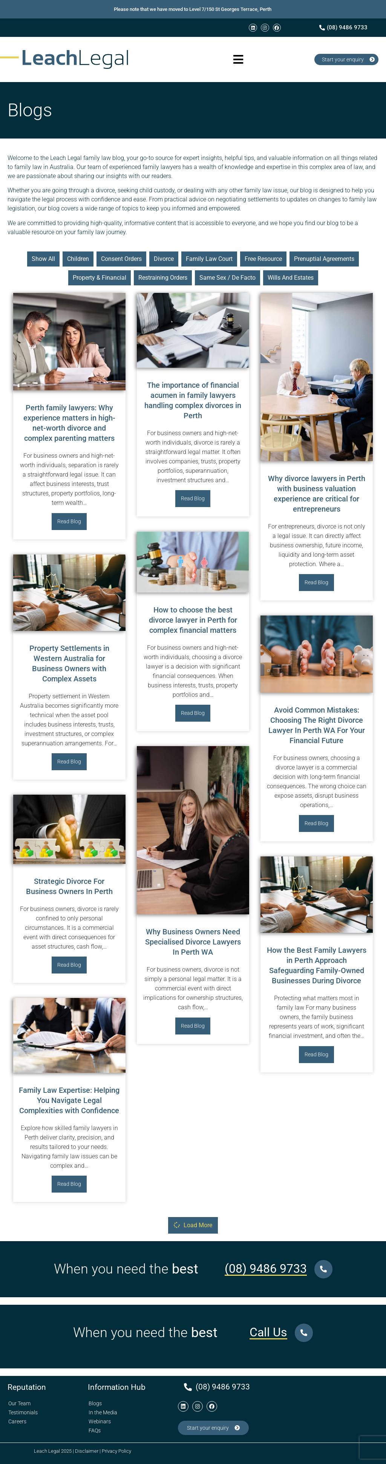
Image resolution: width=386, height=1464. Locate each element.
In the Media (103, 1412)
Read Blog (69, 521)
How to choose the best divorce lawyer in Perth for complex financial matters (193, 620)
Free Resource (263, 258)
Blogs (95, 1403)
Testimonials (23, 1412)
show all (43, 258)
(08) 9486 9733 (266, 1268)
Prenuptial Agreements (324, 258)
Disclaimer (86, 1451)
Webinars (100, 1421)
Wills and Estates (291, 277)
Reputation (27, 1387)
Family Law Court (209, 258)
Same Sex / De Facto (227, 277)
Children (78, 258)
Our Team (19, 1403)
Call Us (268, 1332)
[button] (238, 59)
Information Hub (117, 1387)
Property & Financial (99, 277)
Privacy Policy (116, 1451)
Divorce (164, 258)
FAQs (95, 1430)
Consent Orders (121, 258)
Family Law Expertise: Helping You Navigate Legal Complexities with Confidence (69, 1100)
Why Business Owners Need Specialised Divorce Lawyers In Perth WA (193, 942)
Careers (17, 1421)
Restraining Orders (162, 277)
